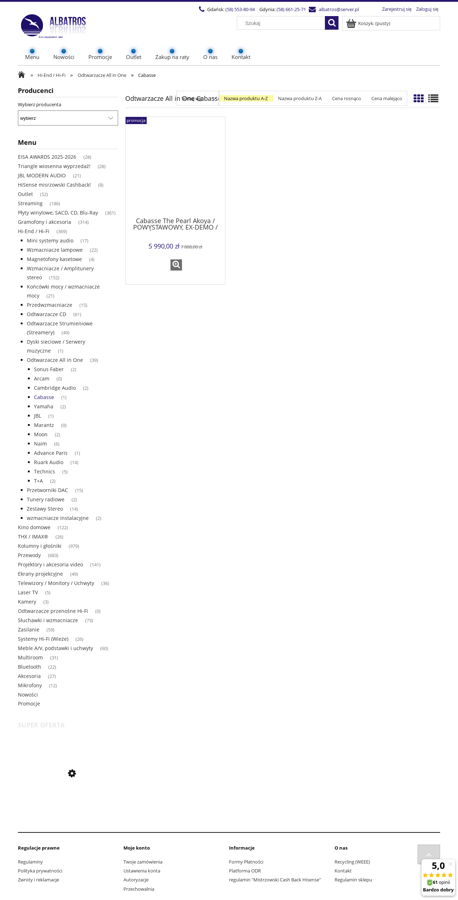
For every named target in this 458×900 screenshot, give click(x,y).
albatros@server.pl (339, 9)
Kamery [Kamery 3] (27, 601)
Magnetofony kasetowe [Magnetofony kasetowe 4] (54, 259)
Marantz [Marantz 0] (44, 425)
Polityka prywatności (40, 870)
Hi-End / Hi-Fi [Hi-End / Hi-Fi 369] (33, 231)
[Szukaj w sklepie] (282, 23)
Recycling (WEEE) (352, 862)
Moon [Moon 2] (41, 434)
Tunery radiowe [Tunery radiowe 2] (45, 499)
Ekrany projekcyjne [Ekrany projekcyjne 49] (40, 573)
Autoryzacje (135, 879)
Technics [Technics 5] (44, 471)
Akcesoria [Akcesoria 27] (29, 676)
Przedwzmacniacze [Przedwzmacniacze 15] (49, 304)
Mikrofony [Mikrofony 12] (30, 685)
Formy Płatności (246, 862)
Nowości (28, 694)
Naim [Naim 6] (40, 443)
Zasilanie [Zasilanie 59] (28, 629)
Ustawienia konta (141, 870)
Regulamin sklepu (353, 879)
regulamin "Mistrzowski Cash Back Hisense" (275, 879)
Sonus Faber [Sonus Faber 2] (49, 369)
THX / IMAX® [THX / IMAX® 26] (33, 536)
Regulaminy (30, 862)
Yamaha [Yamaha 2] (43, 406)
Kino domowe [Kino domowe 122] (34, 527)
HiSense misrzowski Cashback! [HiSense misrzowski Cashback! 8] (54, 184)
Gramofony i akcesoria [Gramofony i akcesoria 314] (44, 221)
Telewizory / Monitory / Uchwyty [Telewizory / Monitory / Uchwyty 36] (56, 583)
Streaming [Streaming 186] (30, 203)
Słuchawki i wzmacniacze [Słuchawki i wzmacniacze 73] (48, 620)
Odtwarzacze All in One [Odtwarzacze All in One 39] (55, 359)
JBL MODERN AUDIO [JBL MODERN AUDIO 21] (42, 175)
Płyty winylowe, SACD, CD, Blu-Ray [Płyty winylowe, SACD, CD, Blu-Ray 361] (58, 212)
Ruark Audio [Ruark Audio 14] (48, 462)
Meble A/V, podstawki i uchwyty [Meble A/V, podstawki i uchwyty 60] (55, 648)
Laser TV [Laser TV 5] (28, 592)
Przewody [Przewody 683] (29, 555)
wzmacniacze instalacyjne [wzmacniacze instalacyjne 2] (58, 518)
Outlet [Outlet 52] (25, 194)
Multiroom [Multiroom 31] (30, 657)
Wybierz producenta (39, 104)
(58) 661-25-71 (291, 9)
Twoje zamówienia (142, 862)
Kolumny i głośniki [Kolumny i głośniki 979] (40, 545)
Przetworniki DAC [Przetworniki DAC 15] (47, 490)
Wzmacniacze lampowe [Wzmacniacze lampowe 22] (55, 249)
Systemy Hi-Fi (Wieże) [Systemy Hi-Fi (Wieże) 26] (43, 638)
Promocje (29, 703)
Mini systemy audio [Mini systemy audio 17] (50, 240)
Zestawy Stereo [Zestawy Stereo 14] (45, 508)
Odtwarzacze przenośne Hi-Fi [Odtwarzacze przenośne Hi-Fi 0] (53, 611)
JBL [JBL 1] (37, 415)
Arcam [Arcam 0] (41, 378)
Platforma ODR (245, 870)
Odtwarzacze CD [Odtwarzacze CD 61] (46, 314)
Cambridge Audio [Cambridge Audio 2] (55, 387)
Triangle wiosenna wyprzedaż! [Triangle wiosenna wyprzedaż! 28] (54, 166)
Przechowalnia (138, 889)
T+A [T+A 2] (38, 480)
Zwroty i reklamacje (38, 879)
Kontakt (343, 870)
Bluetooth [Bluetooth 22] (29, 666)
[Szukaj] (331, 23)
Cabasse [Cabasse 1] (44, 397)
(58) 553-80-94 (240, 9)
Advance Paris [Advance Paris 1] (51, 452)
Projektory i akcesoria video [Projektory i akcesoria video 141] (50, 564)
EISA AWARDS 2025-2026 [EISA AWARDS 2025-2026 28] (47, 156)
